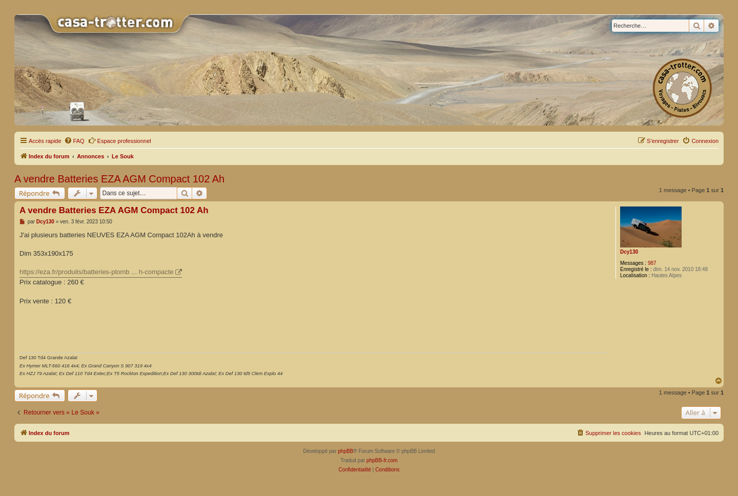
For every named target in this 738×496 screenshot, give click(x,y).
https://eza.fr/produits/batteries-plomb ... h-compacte (96, 272)
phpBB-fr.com (382, 460)
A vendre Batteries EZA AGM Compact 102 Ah (119, 178)
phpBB (345, 451)
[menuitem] (74, 141)
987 (652, 263)
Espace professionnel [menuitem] (119, 140)
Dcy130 (629, 252)
